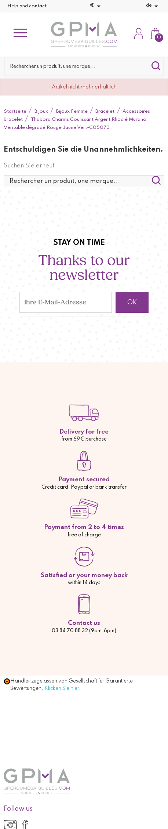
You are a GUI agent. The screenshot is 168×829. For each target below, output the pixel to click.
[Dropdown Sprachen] (153, 6)
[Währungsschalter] (96, 6)
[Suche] (84, 67)
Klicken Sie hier (61, 688)
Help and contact (27, 6)
